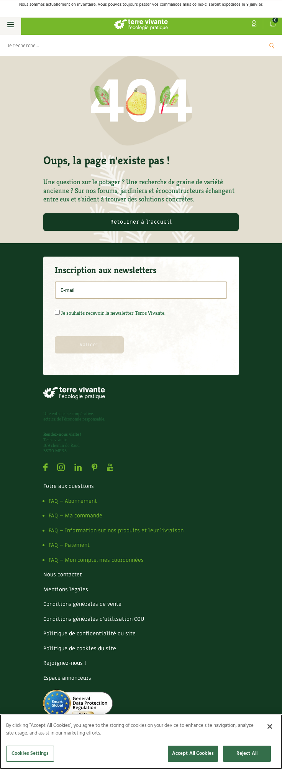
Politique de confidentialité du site (89, 633)
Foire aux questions (68, 486)
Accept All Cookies (193, 753)
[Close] (269, 726)
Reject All (246, 753)
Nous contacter (62, 574)
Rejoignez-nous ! (64, 663)
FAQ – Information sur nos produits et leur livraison (116, 530)
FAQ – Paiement (69, 545)
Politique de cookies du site (79, 648)
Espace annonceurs (67, 678)
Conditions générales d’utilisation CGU (93, 619)
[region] (141, 741)
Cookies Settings (30, 753)
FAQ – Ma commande (75, 515)
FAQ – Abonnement (73, 501)
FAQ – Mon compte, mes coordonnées (96, 560)
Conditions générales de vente (82, 604)
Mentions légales (65, 589)
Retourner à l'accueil (141, 222)
